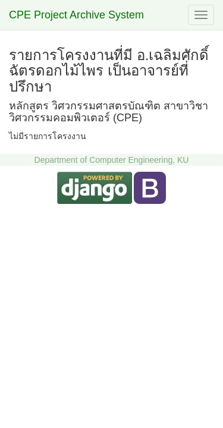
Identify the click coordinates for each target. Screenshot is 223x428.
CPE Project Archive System (76, 15)
